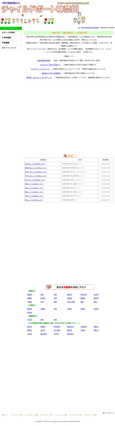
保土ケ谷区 (71, 302)
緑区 (82, 302)
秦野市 (69, 330)
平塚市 (82, 330)
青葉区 (29, 294)
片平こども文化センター (34, 196)
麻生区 (29, 309)
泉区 (55, 294)
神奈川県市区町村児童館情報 (90, 27)
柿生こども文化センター (34, 184)
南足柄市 (44, 334)
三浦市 (29, 334)
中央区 (29, 320)
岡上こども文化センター (34, 200)
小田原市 (83, 327)
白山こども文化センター (34, 188)
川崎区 (43, 309)
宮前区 (29, 312)
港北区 (43, 298)
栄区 (55, 298)
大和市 (56, 334)
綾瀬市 (43, 327)
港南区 (29, 298)
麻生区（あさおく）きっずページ (39, 77)
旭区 (42, 294)
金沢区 (96, 294)
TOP (79, 27)
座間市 (29, 330)
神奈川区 (83, 294)
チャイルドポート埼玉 (47, 415)
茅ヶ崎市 (57, 330)
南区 (95, 302)
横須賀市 (70, 334)
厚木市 (29, 327)
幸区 (55, 309)
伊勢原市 (57, 327)
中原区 (96, 309)
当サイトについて (9, 48)
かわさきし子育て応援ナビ (50, 65)
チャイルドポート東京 (16, 415)
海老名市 (70, 327)
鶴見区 (96, 298)
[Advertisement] (69, 99)
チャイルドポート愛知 (61, 415)
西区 (55, 302)
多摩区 (82, 309)
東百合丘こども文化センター (36, 168)
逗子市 (43, 330)
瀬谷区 (69, 298)
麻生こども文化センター (34, 192)
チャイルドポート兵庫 (76, 415)
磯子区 (69, 294)
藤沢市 (96, 330)
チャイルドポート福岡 (90, 415)
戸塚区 (29, 302)
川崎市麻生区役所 (43, 60)
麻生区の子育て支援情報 (51, 73)
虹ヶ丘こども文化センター (35, 180)
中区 (42, 302)
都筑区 (82, 298)
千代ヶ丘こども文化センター (36, 172)
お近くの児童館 (8, 32)
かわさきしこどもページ (40, 69)
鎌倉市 (96, 327)
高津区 (69, 309)
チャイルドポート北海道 (31, 415)
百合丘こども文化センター (35, 164)
